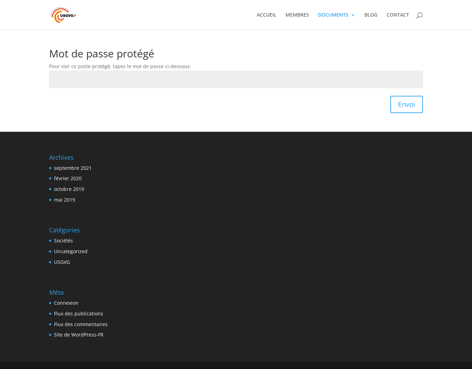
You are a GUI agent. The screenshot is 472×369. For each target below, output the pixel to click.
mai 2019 (64, 199)
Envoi (406, 104)
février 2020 (68, 178)
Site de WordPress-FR (78, 334)
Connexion (66, 302)
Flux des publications (78, 313)
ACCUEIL (266, 15)
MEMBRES (297, 15)
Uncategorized (71, 251)
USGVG (62, 262)
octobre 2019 (69, 189)
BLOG (371, 15)
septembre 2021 (73, 168)
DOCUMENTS (333, 15)
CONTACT (398, 15)
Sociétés (63, 240)
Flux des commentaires (81, 324)
